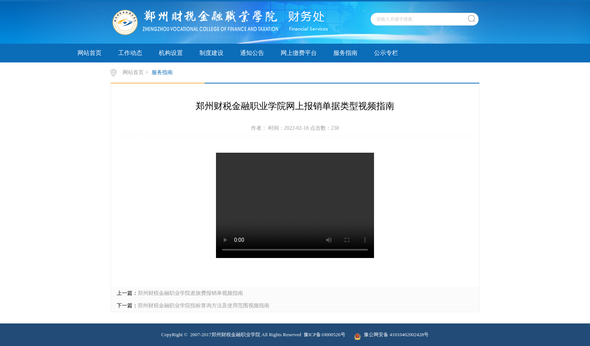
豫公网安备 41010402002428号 (391, 334)
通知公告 (252, 53)
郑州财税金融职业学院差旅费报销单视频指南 (190, 293)
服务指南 (345, 53)
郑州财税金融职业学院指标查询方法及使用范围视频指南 (203, 305)
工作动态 (130, 53)
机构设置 (171, 53)
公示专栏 (386, 53)
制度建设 (211, 53)
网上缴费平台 (299, 53)
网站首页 (90, 53)
